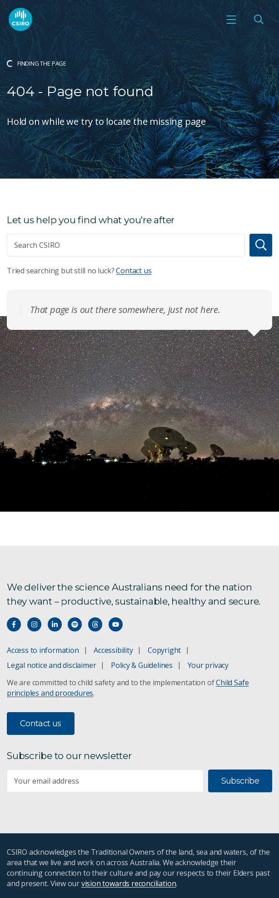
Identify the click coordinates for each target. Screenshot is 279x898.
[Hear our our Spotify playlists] (75, 624)
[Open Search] (258, 19)
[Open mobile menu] (231, 19)
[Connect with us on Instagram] (34, 624)
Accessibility (113, 650)
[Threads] (95, 624)
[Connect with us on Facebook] (14, 624)
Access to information (43, 650)
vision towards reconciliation (128, 883)
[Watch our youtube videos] (116, 624)
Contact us (133, 271)
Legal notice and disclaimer (51, 665)
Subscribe (240, 781)
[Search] (260, 245)
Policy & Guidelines (142, 665)
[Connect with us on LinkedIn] (55, 624)
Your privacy (208, 665)
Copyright (164, 650)
